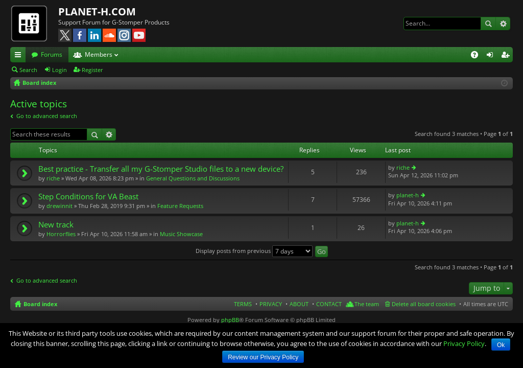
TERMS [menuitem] (243, 304)
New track (56, 224)
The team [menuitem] (366, 304)
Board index (40, 304)
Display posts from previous (254, 251)
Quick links (20, 56)
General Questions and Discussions (193, 178)
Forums (51, 54)
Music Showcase (181, 234)
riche (53, 178)
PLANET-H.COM (97, 11)
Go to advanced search (46, 116)
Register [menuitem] (507, 56)
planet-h (407, 195)
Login (59, 70)
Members (98, 54)
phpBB (230, 320)
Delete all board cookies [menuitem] (424, 304)
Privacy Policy (464, 343)
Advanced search (503, 23)
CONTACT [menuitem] (329, 304)
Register (92, 70)
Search (488, 23)
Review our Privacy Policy (263, 357)
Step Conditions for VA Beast (88, 196)
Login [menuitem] (491, 56)
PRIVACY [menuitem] (270, 304)
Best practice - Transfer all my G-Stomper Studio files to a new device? (160, 169)
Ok (501, 345)
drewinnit (59, 206)
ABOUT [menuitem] (299, 304)
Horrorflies (61, 234)
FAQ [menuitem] (477, 56)
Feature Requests (180, 206)
